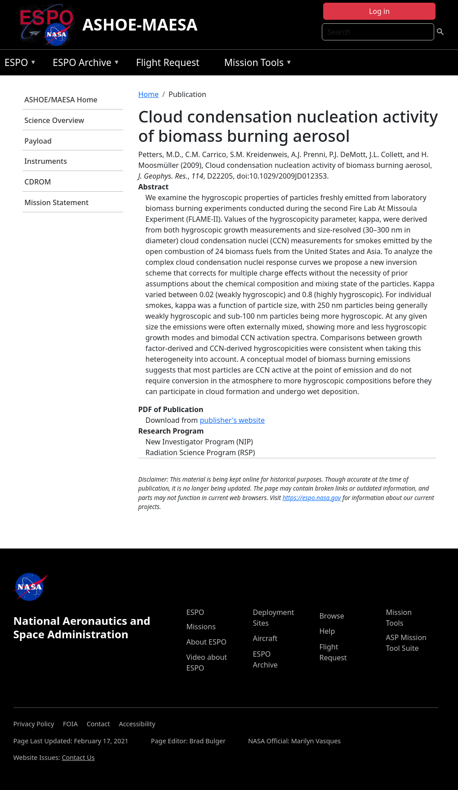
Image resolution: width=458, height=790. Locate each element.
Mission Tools (256, 64)
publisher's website (232, 420)
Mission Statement (56, 202)
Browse (331, 616)
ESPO (18, 64)
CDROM (37, 182)
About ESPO (206, 642)
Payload (38, 141)
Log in (379, 11)
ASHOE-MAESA (139, 24)
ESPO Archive (84, 64)
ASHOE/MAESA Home (60, 100)
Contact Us (78, 757)
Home (148, 94)
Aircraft (265, 638)
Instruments (45, 161)
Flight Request (168, 62)
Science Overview (54, 120)
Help (327, 631)
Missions (200, 627)
